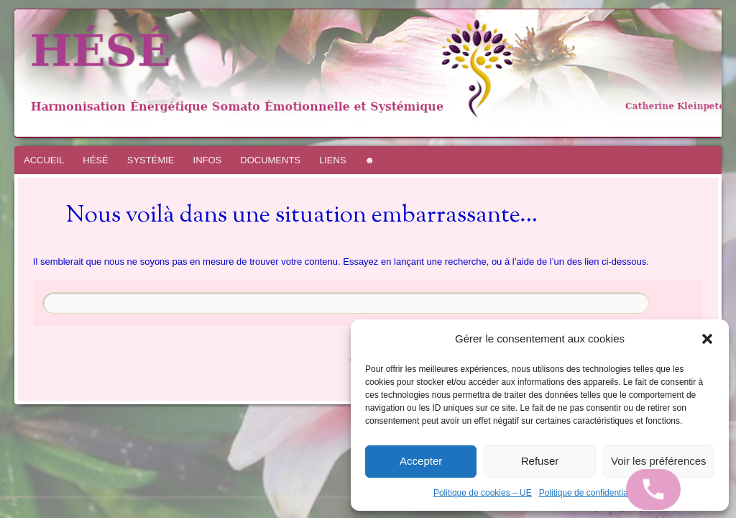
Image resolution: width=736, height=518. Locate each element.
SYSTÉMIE (151, 160)
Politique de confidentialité (589, 493)
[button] (707, 339)
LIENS (332, 160)
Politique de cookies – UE (482, 493)
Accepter (421, 461)
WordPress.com (27, 496)
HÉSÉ (95, 160)
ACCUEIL (44, 160)
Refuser (540, 461)
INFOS (207, 160)
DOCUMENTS (270, 160)
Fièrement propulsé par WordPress (11, 496)
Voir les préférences (659, 461)
